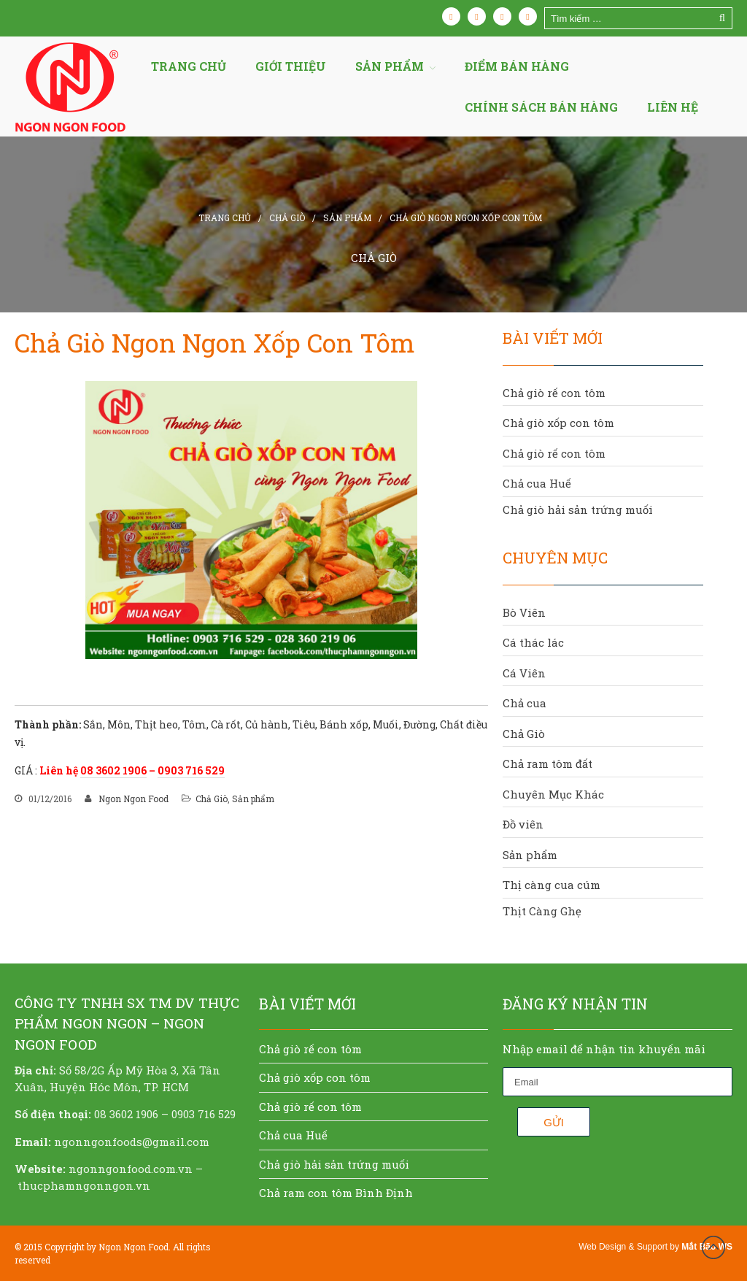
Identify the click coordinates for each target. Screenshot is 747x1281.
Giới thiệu (290, 66)
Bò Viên (524, 612)
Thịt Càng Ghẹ (542, 911)
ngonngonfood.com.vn (131, 1168)
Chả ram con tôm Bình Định (336, 1192)
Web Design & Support (622, 1247)
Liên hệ (672, 107)
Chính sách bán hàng (541, 107)
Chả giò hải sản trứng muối (578, 509)
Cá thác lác (533, 642)
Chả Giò (287, 217)
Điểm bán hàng (517, 66)
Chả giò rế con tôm (554, 392)
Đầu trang (713, 1247)
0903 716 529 (191, 770)
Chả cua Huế (537, 483)
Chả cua (524, 703)
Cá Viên (524, 673)
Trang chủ (188, 66)
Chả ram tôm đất (547, 763)
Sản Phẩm (389, 66)
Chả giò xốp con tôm (558, 422)
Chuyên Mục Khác (553, 794)
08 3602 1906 (113, 770)
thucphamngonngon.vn (84, 1185)
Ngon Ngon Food (133, 798)
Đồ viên (523, 824)
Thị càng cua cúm (551, 884)
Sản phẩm (347, 217)
